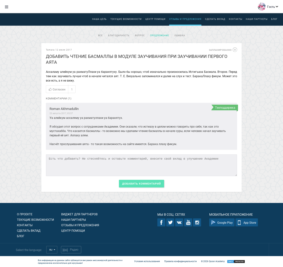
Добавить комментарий (141, 183)
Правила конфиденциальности (180, 261)
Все (100, 35)
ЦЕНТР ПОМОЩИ (155, 18)
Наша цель (99, 18)
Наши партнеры (257, 18)
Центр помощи (73, 230)
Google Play (222, 222)
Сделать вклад (215, 18)
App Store (246, 222)
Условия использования (147, 261)
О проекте (24, 214)
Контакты (235, 18)
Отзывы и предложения (185, 18)
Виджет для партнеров (79, 214)
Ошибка (179, 35)
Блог (274, 18)
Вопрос (140, 35)
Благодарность (118, 35)
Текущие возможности (126, 18)
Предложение (159, 35)
